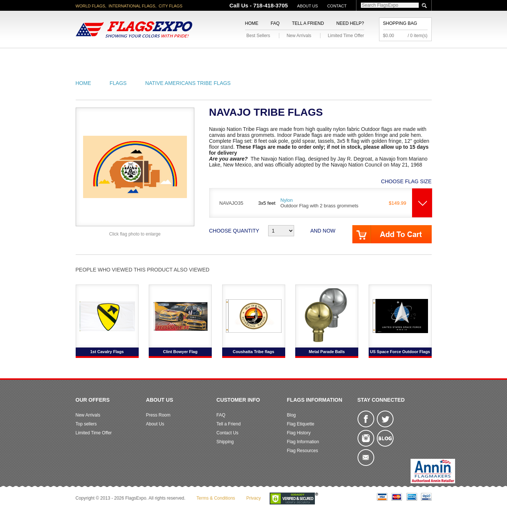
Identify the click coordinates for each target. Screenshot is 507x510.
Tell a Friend (308, 23)
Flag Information (303, 441)
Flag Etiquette (301, 424)
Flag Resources (302, 450)
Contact (336, 6)
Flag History (299, 432)
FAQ (275, 23)
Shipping (225, 441)
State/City (138, 57)
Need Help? (350, 23)
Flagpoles (293, 57)
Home (252, 23)
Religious (249, 57)
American (96, 57)
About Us (307, 6)
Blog (291, 415)
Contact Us (227, 432)
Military (210, 57)
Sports (332, 57)
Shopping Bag (400, 23)
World (175, 57)
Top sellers (86, 424)
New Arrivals (299, 35)
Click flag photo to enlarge (135, 234)
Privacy (253, 498)
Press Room (158, 415)
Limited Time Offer (346, 35)
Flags (364, 57)
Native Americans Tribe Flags (188, 83)
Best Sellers (258, 35)
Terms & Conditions (216, 498)
